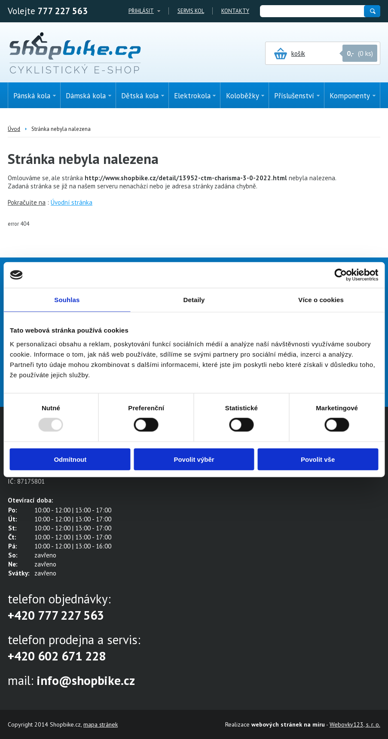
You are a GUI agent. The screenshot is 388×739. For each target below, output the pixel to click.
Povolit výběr (194, 459)
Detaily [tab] (194, 299)
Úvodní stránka (71, 202)
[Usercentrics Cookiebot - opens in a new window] (340, 275)
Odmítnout (70, 459)
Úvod (14, 129)
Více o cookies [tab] (321, 299)
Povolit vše (318, 459)
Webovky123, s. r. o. (355, 724)
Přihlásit (141, 11)
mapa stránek (100, 724)
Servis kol (190, 11)
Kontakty (235, 11)
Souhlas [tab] (66, 299)
